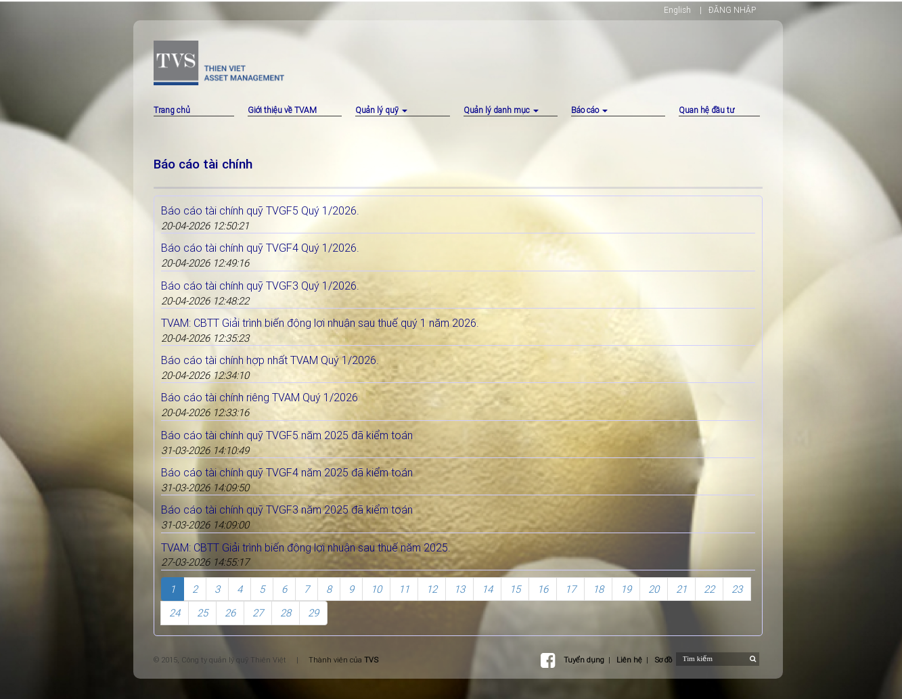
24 (174, 612)
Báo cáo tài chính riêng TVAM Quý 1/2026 (259, 397)
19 (626, 589)
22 (709, 589)
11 (404, 589)
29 (313, 612)
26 (230, 612)
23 (736, 589)
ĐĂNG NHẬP (732, 10)
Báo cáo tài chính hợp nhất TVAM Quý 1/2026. (270, 360)
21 (681, 589)
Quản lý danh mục (501, 110)
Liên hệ (629, 659)
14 (487, 589)
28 (285, 612)
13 (459, 589)
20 (653, 589)
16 (542, 589)
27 (257, 612)
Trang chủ (172, 110)
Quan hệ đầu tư (706, 110)
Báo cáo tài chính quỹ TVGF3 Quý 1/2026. (260, 285)
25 (202, 612)
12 (431, 589)
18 (598, 589)
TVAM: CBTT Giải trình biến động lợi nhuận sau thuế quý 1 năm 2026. (320, 323)
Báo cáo (589, 110)
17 (570, 589)
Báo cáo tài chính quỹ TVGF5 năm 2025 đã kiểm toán (287, 435)
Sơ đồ (663, 659)
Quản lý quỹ (381, 110)
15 (515, 589)
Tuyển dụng (584, 659)
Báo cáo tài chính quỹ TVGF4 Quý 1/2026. (260, 247)
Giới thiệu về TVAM (282, 110)
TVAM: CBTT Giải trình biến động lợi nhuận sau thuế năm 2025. (306, 547)
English (677, 10)
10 (376, 589)
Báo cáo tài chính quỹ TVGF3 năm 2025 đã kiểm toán (287, 509)
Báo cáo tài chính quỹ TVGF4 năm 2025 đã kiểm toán (287, 472)
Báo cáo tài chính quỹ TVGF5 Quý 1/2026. (260, 210)
